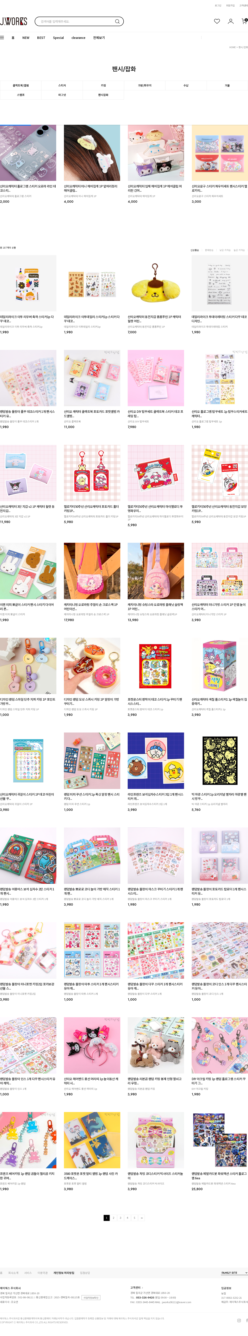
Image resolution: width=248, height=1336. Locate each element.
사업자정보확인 (91, 1297)
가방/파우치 (145, 85)
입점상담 (85, 1273)
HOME (232, 47)
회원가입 (230, 5)
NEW (25, 37)
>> (141, 1218)
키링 (103, 85)
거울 (227, 85)
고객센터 (243, 5)
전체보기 (99, 37)
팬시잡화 (103, 95)
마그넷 (62, 95)
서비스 (28, 1273)
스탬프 (21, 95)
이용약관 (43, 1273)
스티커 (62, 85)
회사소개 (13, 1273)
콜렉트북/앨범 (21, 85)
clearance (78, 37)
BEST (41, 37)
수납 (186, 85)
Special (58, 37)
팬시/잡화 (243, 47)
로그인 (218, 5)
